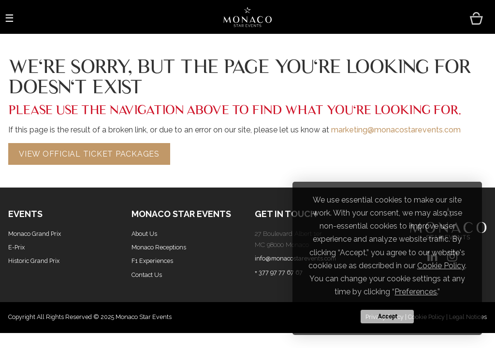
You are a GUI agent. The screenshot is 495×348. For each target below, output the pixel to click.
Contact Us (146, 274)
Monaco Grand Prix (34, 233)
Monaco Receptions (158, 247)
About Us (144, 233)
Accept (387, 316)
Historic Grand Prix (33, 260)
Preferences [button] (415, 291)
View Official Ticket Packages (89, 154)
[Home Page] (247, 17)
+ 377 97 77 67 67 (279, 272)
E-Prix (16, 247)
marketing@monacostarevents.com (396, 129)
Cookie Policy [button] (441, 265)
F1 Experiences (152, 260)
